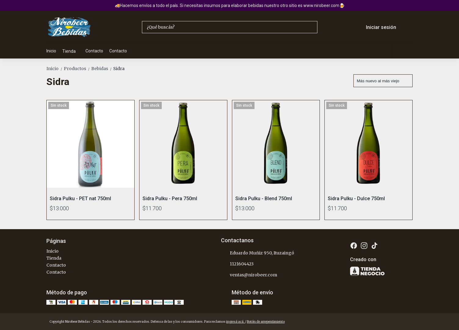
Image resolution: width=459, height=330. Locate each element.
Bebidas (102, 68)
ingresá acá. (235, 322)
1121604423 (237, 264)
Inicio (51, 50)
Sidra (119, 68)
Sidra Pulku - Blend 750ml (263, 198)
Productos (77, 68)
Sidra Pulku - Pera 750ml (170, 198)
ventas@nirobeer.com (249, 275)
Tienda (72, 51)
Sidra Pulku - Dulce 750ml (356, 198)
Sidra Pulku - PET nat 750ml (80, 198)
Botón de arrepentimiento (266, 322)
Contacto (94, 50)
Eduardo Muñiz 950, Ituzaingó (257, 253)
